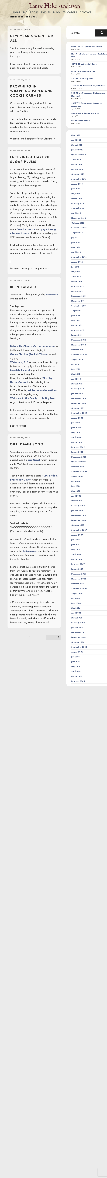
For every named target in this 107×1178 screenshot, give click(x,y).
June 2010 (75, 369)
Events (46, 12)
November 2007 (78, 520)
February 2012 (77, 286)
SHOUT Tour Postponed (82, 78)
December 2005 (78, 632)
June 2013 (75, 242)
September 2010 (79, 354)
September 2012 (79, 257)
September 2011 (78, 306)
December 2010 (78, 340)
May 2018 (75, 193)
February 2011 (77, 330)
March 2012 (76, 281)
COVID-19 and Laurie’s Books (84, 64)
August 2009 (77, 418)
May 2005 (75, 666)
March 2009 (76, 442)
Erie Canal (34, 460)
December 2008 (78, 457)
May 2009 (75, 432)
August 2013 (77, 232)
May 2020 (75, 135)
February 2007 (78, 564)
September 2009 (79, 413)
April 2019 (76, 159)
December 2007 (78, 515)
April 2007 (76, 554)
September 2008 (79, 471)
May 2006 (75, 608)
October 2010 (77, 349)
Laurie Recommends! (80, 120)
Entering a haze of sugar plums (30, 159)
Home (17, 12)
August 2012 (77, 262)
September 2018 (79, 179)
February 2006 (78, 622)
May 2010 (75, 374)
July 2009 (75, 422)
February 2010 (77, 388)
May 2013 (75, 247)
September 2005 (79, 647)
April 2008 (76, 496)
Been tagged (23, 287)
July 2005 (75, 656)
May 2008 (75, 491)
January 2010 (77, 393)
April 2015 (76, 213)
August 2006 (77, 593)
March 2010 (76, 383)
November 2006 (78, 579)
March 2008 (76, 500)
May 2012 (75, 271)
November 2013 (78, 218)
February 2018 (77, 203)
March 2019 (76, 164)
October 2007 (77, 525)
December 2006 (78, 574)
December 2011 (78, 296)
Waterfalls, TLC (19, 362)
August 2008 (77, 476)
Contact (85, 12)
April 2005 (76, 671)
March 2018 (76, 198)
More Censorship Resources (83, 71)
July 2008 (75, 481)
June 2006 (76, 603)
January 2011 (76, 335)
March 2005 (76, 676)
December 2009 (78, 398)
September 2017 (78, 208)
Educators (70, 12)
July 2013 (75, 237)
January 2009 (77, 452)
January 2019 (77, 169)
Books (34, 12)
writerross (52, 294)
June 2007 (75, 544)
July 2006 (75, 598)
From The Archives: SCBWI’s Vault (86, 46)
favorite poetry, (26, 229)
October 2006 (78, 583)
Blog (56, 12)
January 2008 (77, 510)
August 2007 (77, 535)
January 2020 (77, 149)
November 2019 (78, 154)
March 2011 (76, 325)
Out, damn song (26, 444)
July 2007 (75, 539)
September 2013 (79, 227)
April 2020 (76, 140)
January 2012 (77, 291)
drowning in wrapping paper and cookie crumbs (31, 91)
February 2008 (78, 505)
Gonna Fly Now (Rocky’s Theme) (29, 354)
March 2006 (76, 618)
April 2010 (76, 379)
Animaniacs (29, 551)
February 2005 (78, 681)
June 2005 (76, 661)
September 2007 (79, 530)
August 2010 (77, 359)
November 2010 (78, 345)
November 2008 (78, 461)
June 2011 (75, 315)
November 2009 (78, 403)
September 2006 (79, 588)
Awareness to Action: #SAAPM (85, 113)
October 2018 (77, 174)
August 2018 (77, 184)
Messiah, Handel (20, 370)
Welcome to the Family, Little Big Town (33, 398)
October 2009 (78, 408)
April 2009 (76, 437)
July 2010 (75, 364)
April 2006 (76, 613)
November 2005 (78, 637)
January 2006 (77, 627)
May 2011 (75, 320)
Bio (25, 12)
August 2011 (76, 310)
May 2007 (75, 549)
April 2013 (76, 252)
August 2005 (77, 652)
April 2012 (76, 276)
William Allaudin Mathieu (42, 390)
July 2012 (75, 267)
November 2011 (78, 301)
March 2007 (76, 559)
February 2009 (78, 447)
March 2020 (76, 145)
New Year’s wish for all (31, 38)
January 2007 (77, 569)
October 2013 (77, 223)
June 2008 (76, 486)
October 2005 (77, 642)
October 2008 (77, 466)
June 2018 (75, 188)
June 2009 (76, 427)
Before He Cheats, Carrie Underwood (33, 346)
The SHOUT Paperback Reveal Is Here (88, 85)
